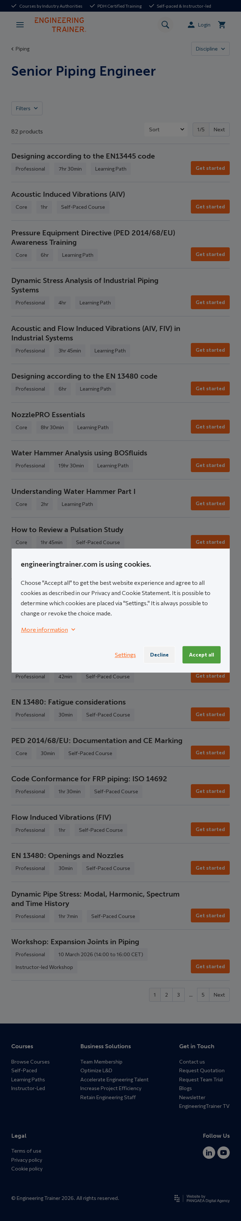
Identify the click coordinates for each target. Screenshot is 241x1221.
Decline (159, 654)
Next (219, 129)
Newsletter (192, 1097)
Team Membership (101, 1061)
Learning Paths (28, 1079)
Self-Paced (24, 1070)
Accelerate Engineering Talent (114, 1079)
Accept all (201, 654)
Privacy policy (26, 1160)
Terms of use (26, 1151)
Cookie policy (27, 1168)
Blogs (185, 1088)
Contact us (192, 1061)
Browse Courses (30, 1061)
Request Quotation (202, 1070)
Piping (20, 48)
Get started (210, 168)
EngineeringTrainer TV (204, 1106)
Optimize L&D (96, 1070)
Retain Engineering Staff (108, 1097)
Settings (125, 654)
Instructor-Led (28, 1088)
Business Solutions (105, 1046)
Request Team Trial (201, 1079)
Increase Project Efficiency (110, 1088)
